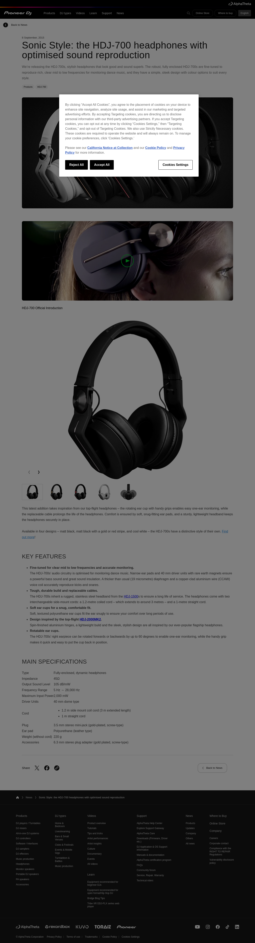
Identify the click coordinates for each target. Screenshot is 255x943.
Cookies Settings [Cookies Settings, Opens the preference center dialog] (175, 164)
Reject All (76, 164)
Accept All (102, 164)
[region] (129, 135)
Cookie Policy (155, 147)
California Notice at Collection (110, 147)
